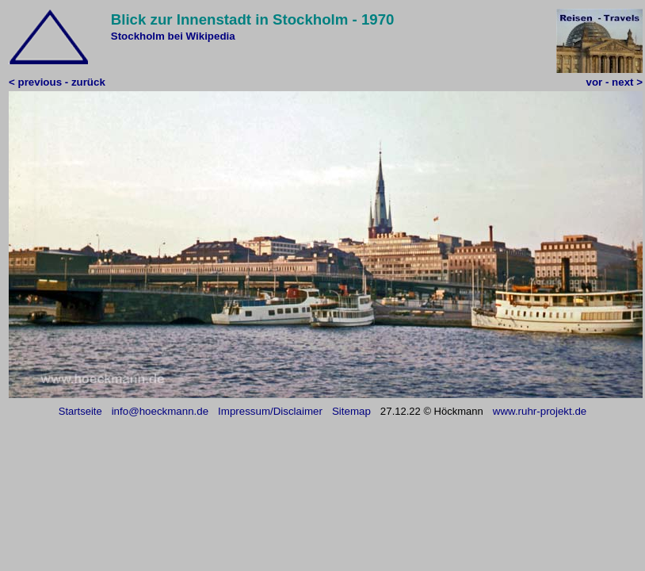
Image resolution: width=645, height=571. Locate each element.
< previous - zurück (57, 82)
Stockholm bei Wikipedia (173, 36)
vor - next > (614, 82)
